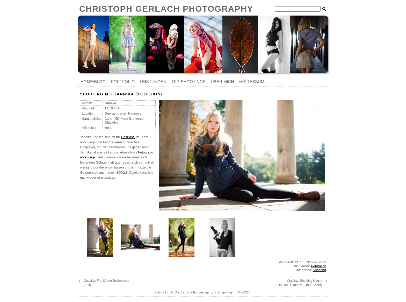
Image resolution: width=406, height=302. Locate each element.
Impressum (251, 82)
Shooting (319, 270)
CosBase (128, 137)
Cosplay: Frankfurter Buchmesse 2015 (106, 283)
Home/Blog (93, 82)
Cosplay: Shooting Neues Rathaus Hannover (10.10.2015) (300, 283)
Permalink (318, 266)
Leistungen (153, 82)
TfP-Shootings (188, 82)
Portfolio (123, 82)
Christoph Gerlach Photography (166, 8)
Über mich (222, 82)
